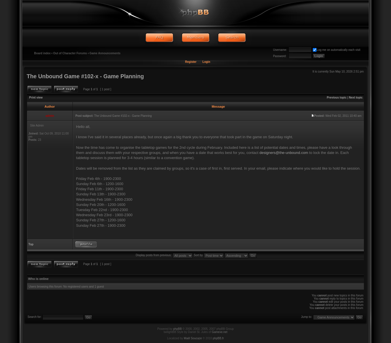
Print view (36, 97)
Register (190, 61)
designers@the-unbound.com (283, 153)
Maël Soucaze (193, 338)
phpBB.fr (218, 338)
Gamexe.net (219, 332)
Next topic (355, 97)
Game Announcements (105, 53)
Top (31, 244)
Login (206, 61)
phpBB (177, 328)
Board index (42, 53)
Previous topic (336, 97)
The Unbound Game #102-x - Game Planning (85, 76)
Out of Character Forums (70, 53)
